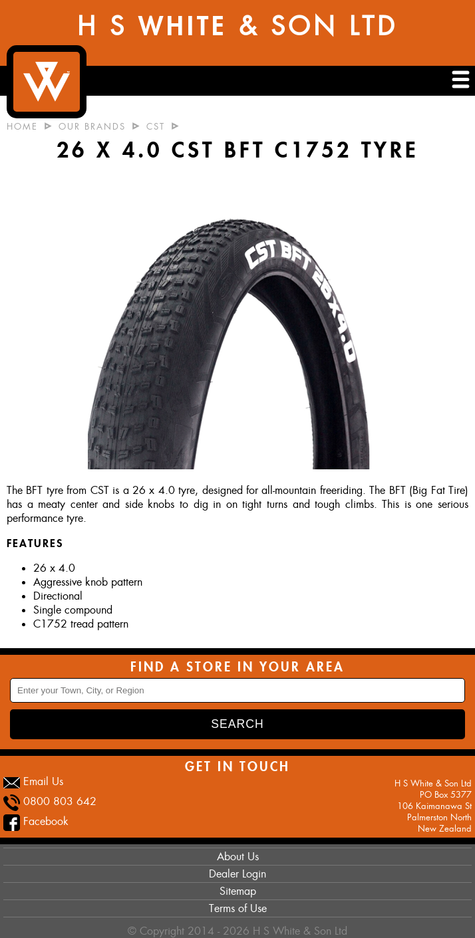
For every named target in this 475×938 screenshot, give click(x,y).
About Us (238, 857)
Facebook (46, 821)
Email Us (43, 781)
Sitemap (238, 891)
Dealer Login (237, 874)
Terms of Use (238, 908)
